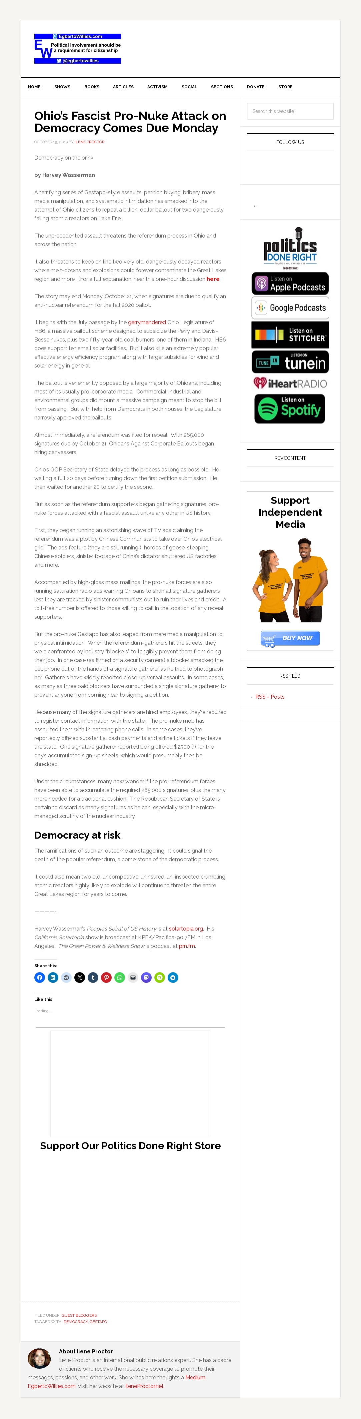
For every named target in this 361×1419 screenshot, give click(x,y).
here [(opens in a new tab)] (213, 280)
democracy (76, 1323)
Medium (195, 1378)
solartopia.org (186, 930)
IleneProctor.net (144, 1387)
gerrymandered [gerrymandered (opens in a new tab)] (147, 324)
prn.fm (187, 947)
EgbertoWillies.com (77, 49)
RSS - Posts (270, 698)
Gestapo (98, 1323)
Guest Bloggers (79, 1316)
